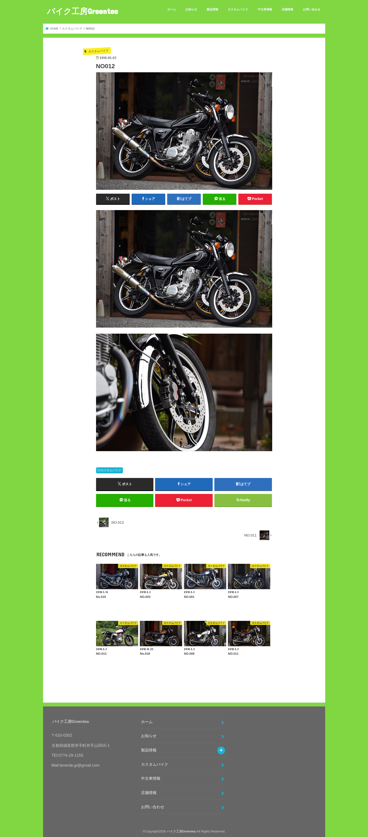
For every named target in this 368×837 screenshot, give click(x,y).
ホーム (171, 9)
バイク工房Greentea (82, 11)
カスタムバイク (238, 9)
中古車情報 (265, 9)
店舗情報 (287, 9)
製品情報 (212, 9)
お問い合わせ (311, 9)
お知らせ (191, 9)
